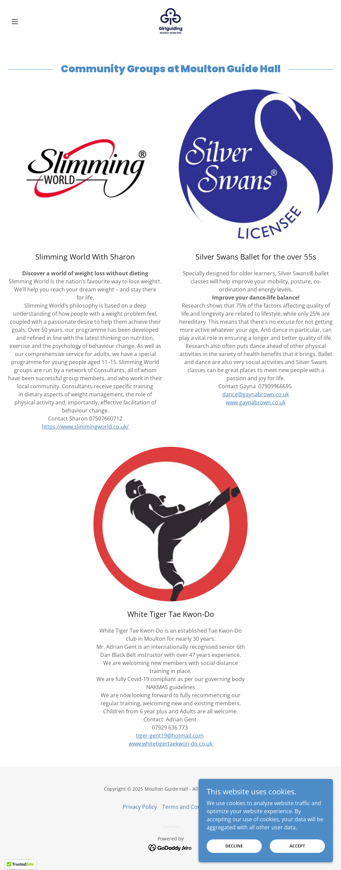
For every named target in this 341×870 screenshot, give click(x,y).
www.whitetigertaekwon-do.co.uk (171, 743)
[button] (32, 21)
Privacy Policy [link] (140, 806)
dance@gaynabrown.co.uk (255, 394)
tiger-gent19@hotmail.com (170, 735)
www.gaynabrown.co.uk (256, 402)
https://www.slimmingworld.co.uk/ (85, 426)
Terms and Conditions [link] (190, 806)
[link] (170, 21)
